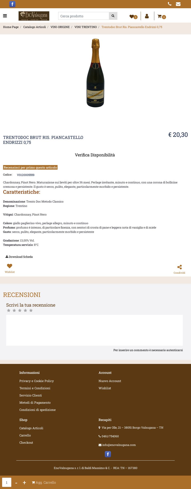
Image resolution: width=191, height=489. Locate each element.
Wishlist (105, 388)
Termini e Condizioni (34, 388)
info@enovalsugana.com (119, 445)
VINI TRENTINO (85, 27)
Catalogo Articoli (34, 27)
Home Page (11, 27)
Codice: (7, 174)
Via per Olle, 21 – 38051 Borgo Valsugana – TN (132, 427)
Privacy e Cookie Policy (36, 381)
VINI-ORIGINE (60, 27)
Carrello (25, 435)
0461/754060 (110, 436)
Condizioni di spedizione (37, 410)
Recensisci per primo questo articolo (30, 167)
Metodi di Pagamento (35, 402)
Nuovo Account (110, 381)
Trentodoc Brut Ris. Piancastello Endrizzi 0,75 (131, 27)
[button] (113, 16)
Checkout (26, 442)
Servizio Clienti (30, 395)
